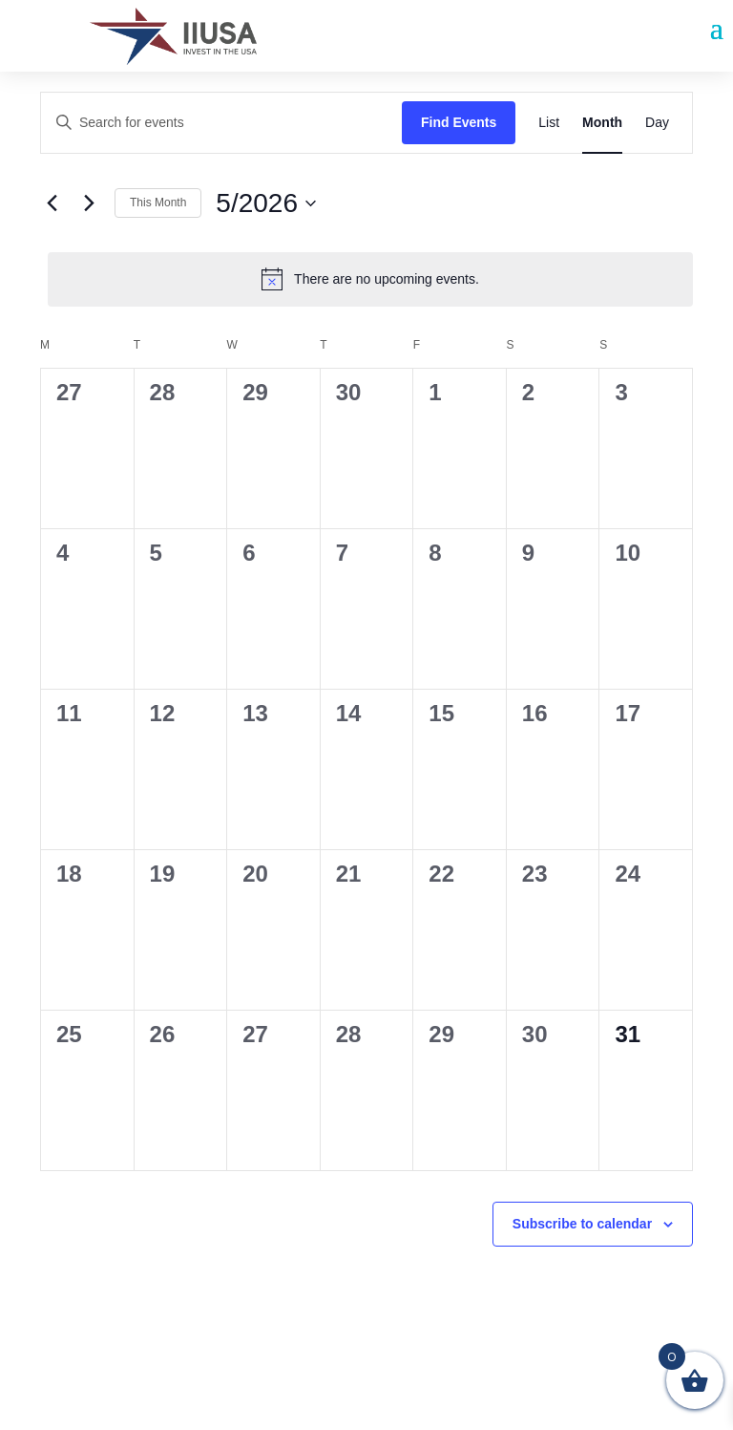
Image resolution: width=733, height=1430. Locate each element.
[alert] (370, 279)
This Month (158, 202)
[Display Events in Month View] (602, 123)
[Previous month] (51, 203)
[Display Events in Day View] (657, 123)
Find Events (458, 122)
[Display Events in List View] (548, 123)
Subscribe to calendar (582, 1223)
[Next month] (88, 203)
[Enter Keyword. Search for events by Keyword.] (221, 123)
